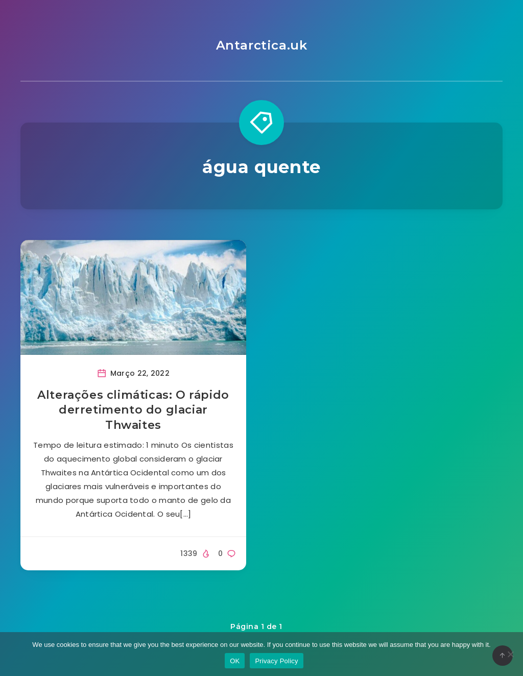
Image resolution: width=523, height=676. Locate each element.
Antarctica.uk (261, 45)
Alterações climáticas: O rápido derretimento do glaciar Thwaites (133, 410)
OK (235, 661)
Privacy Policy (276, 661)
